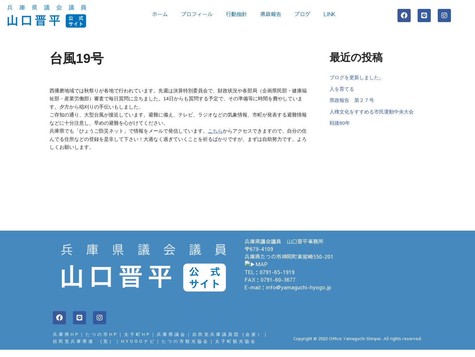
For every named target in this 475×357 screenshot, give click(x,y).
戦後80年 (340, 127)
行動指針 (236, 13)
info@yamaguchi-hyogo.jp (298, 293)
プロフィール (197, 13)
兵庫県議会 (171, 341)
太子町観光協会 (236, 348)
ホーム (160, 13)
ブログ (302, 13)
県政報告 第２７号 (353, 102)
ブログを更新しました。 (359, 78)
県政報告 (270, 13)
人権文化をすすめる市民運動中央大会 (374, 115)
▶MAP (253, 271)
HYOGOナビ (138, 348)
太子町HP (137, 341)
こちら (226, 136)
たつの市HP (101, 341)
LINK (331, 13)
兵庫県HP (66, 341)
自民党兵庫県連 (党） (84, 348)
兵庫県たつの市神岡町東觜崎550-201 (288, 263)
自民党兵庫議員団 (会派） (227, 341)
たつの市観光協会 (185, 348)
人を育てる (343, 90)
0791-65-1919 (277, 278)
